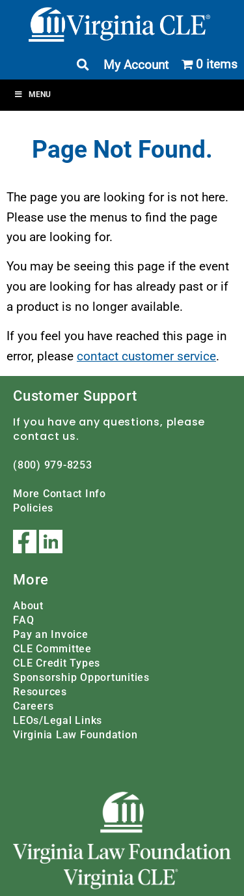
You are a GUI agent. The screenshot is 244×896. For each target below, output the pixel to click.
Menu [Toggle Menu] (32, 94)
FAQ (23, 620)
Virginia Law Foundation (75, 735)
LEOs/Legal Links (57, 720)
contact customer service (146, 356)
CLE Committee (52, 649)
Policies (33, 508)
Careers (33, 706)
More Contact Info (59, 493)
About (28, 606)
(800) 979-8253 (52, 465)
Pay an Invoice (50, 634)
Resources (40, 692)
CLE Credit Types (56, 663)
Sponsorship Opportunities (81, 677)
